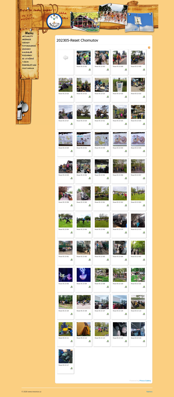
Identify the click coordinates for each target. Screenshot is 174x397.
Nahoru (149, 392)
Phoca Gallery (145, 381)
